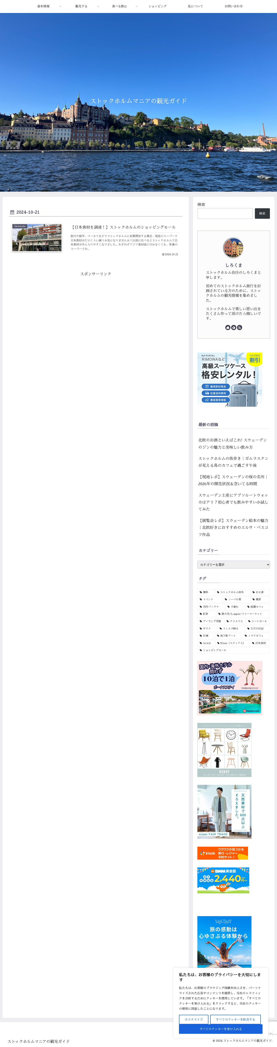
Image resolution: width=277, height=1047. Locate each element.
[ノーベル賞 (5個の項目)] (236, 599)
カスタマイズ (194, 1019)
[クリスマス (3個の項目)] (235, 621)
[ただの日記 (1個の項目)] (257, 629)
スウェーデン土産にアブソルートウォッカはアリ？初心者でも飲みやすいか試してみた (233, 502)
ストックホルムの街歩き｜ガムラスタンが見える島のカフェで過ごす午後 (233, 462)
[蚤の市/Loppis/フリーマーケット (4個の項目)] (243, 614)
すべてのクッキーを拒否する (235, 1019)
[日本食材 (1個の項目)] (260, 643)
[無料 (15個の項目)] (206, 592)
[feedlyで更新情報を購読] (233, 327)
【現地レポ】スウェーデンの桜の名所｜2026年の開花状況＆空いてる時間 (233, 480)
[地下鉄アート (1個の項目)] (228, 636)
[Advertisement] (95, 310)
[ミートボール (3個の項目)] (258, 621)
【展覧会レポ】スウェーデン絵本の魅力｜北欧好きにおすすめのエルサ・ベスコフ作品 (233, 528)
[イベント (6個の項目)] (210, 599)
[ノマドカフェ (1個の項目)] (256, 636)
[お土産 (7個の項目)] (260, 592)
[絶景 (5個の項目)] (260, 599)
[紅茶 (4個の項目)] (207, 614)
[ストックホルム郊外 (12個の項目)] (232, 592)
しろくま (233, 265)
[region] (220, 1003)
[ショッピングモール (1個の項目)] (234, 650)
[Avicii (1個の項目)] (206, 643)
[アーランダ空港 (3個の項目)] (211, 621)
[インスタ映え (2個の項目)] (231, 629)
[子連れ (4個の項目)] (235, 607)
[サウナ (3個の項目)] (207, 629)
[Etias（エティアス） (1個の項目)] (232, 643)
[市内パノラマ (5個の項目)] (211, 607)
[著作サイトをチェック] (227, 327)
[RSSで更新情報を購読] (239, 327)
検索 (201, 205)
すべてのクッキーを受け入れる (221, 1029)
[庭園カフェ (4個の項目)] (257, 607)
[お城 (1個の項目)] (206, 636)
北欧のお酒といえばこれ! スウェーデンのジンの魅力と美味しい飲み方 (232, 443)
